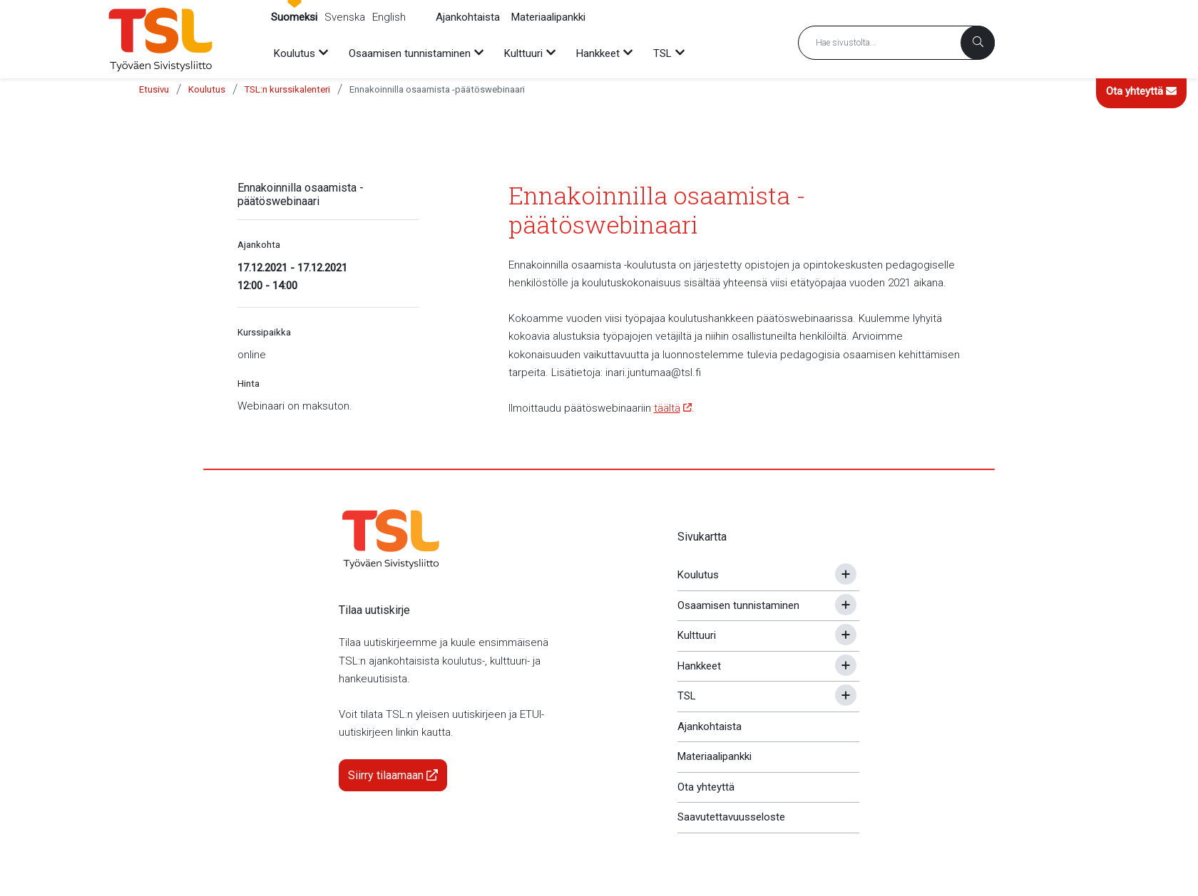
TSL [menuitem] (662, 53)
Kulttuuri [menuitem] (523, 53)
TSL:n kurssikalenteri (287, 89)
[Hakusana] (896, 43)
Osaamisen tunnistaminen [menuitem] (410, 53)
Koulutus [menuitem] (294, 53)
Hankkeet (699, 666)
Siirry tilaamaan (393, 775)
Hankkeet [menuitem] (598, 53)
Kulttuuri (696, 635)
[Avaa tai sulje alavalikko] (845, 574)
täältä (667, 408)
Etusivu (154, 89)
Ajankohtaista (468, 17)
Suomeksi (294, 17)
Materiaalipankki (548, 17)
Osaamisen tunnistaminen (738, 605)
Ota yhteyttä (1141, 91)
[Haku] (978, 43)
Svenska (344, 17)
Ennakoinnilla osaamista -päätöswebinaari (437, 89)
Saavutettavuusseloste (731, 817)
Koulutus (206, 89)
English (389, 17)
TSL (686, 695)
